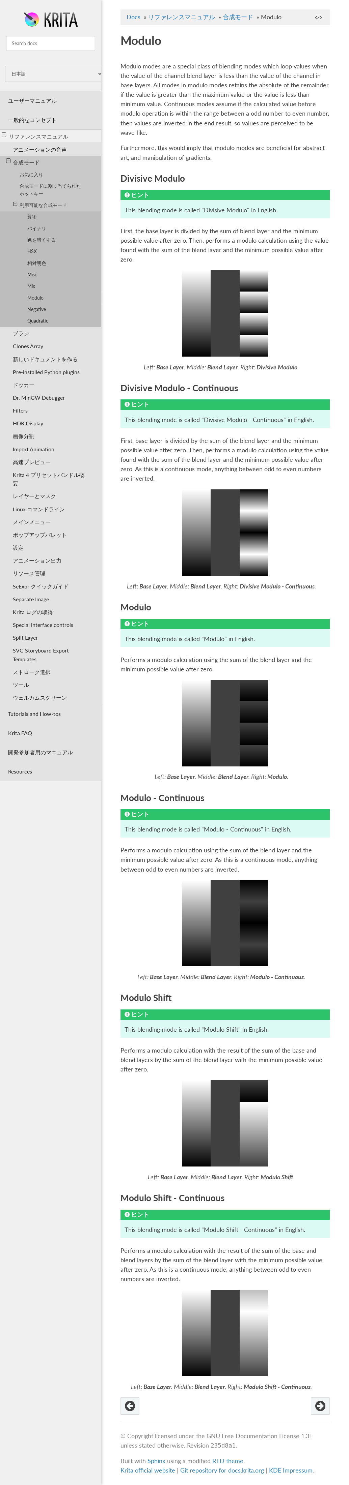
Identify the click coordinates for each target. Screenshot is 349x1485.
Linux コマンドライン (39, 509)
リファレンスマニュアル (35, 136)
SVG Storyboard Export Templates (41, 654)
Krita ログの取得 (33, 612)
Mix (31, 286)
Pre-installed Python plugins (46, 372)
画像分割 (23, 436)
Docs (133, 17)
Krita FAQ (20, 733)
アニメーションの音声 (40, 149)
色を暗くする (41, 240)
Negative (36, 309)
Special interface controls (43, 625)
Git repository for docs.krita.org (223, 1470)
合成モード (23, 161)
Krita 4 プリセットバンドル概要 (48, 479)
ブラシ (21, 333)
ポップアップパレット (40, 535)
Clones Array (28, 346)
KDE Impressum (291, 1470)
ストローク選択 (32, 672)
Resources (20, 771)
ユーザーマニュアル (32, 100)
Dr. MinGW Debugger (39, 397)
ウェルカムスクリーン (40, 697)
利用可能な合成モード (40, 205)
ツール (21, 684)
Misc (32, 274)
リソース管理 (29, 573)
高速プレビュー (32, 462)
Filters (20, 410)
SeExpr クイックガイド (41, 586)
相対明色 (36, 263)
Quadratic (37, 321)
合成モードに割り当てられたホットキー (50, 189)
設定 (18, 547)
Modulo (35, 298)
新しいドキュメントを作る (45, 359)
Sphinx (156, 1460)
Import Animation (33, 449)
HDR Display (28, 423)
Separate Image (31, 599)
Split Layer (25, 637)
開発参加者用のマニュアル (40, 752)
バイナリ (36, 228)
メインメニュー (32, 522)
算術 (32, 216)
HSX (32, 251)
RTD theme (227, 1460)
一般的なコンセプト (32, 120)
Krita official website (147, 1470)
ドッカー (23, 385)
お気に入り (31, 174)
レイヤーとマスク (34, 496)
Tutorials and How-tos (34, 713)
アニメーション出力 (37, 560)
